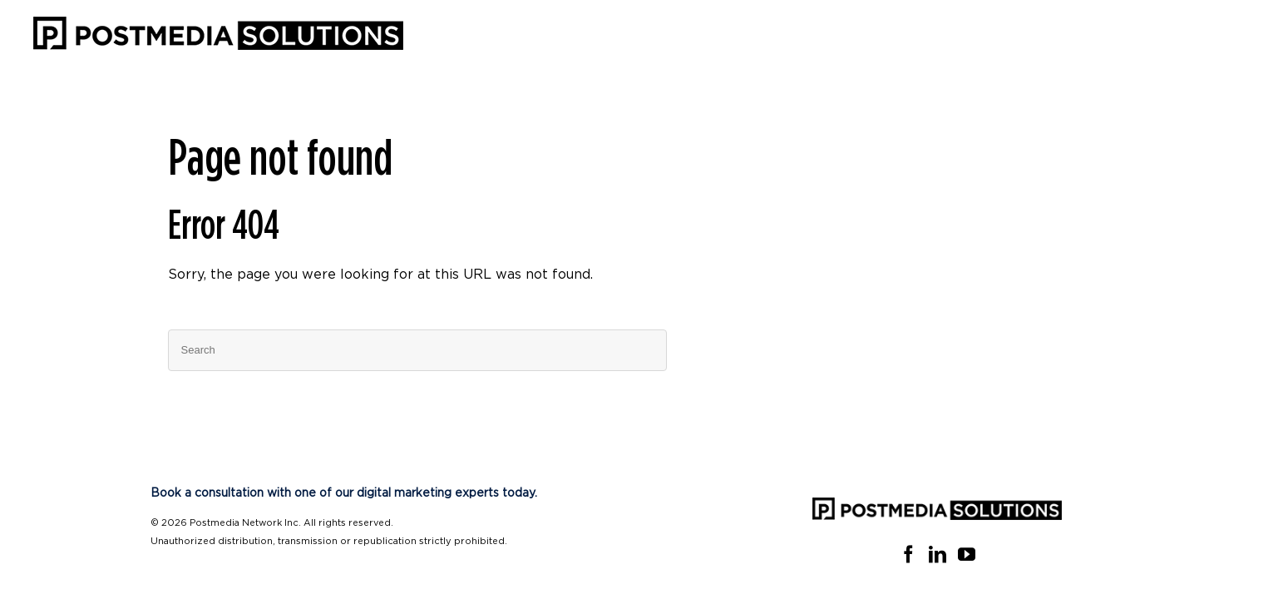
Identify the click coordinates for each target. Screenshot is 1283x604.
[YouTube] (966, 554)
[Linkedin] (937, 554)
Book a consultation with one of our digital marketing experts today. (344, 493)
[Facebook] (908, 554)
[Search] (417, 350)
